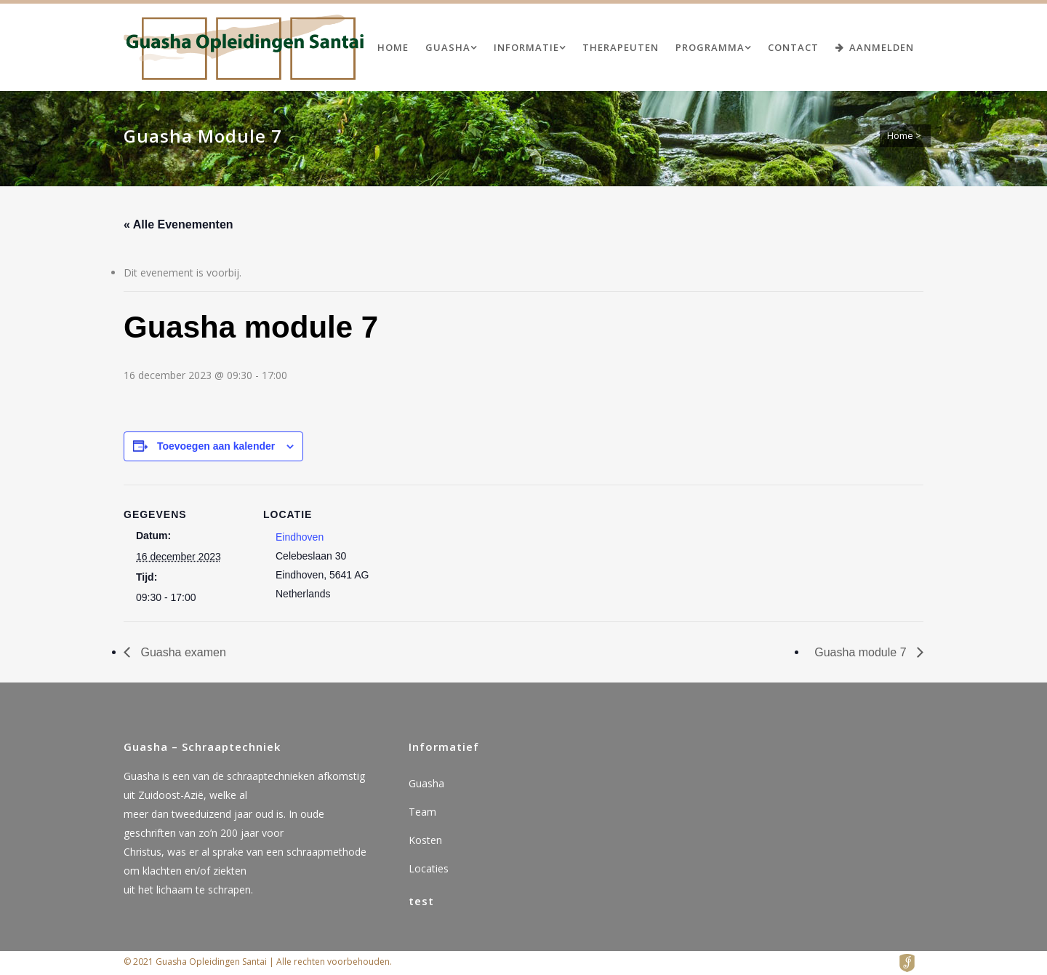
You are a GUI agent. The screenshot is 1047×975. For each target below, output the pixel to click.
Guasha (426, 783)
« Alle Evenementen (178, 224)
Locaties (429, 868)
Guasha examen (181, 652)
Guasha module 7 (862, 652)
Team (422, 812)
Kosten (425, 840)
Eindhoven (300, 537)
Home (900, 135)
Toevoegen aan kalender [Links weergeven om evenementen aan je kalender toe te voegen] (216, 446)
